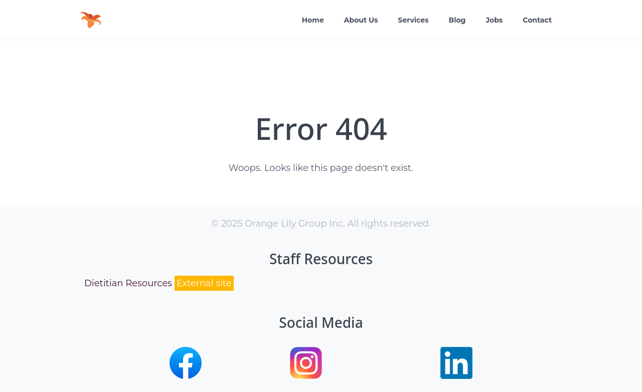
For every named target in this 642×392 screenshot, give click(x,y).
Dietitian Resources (159, 283)
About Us (361, 20)
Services (413, 20)
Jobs (494, 20)
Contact (537, 20)
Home (313, 20)
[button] (186, 375)
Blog (457, 20)
